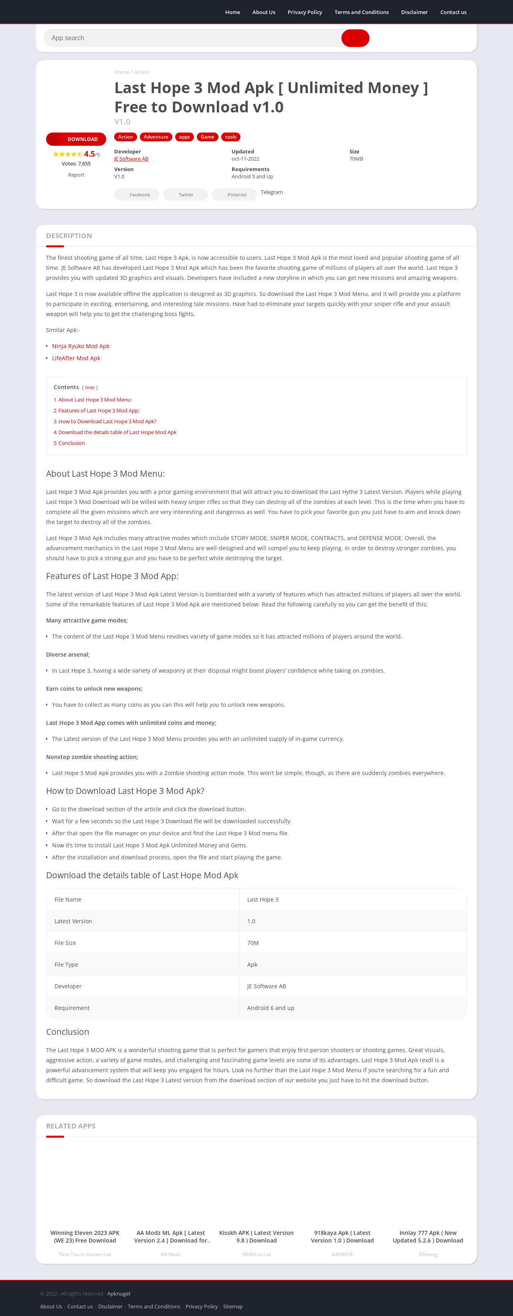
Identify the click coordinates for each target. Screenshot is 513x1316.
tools (230, 138)
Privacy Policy (305, 12)
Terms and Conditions (362, 12)
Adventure (156, 138)
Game (207, 138)
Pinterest (231, 196)
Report (76, 176)
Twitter (181, 196)
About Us (263, 12)
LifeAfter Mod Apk (76, 359)
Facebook (134, 196)
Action (141, 73)
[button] (353, 39)
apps (184, 138)
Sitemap (233, 1305)
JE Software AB (131, 160)
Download (72, 140)
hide (90, 389)
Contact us (453, 12)
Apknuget (119, 1292)
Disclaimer (414, 12)
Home (232, 12)
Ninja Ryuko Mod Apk (80, 347)
